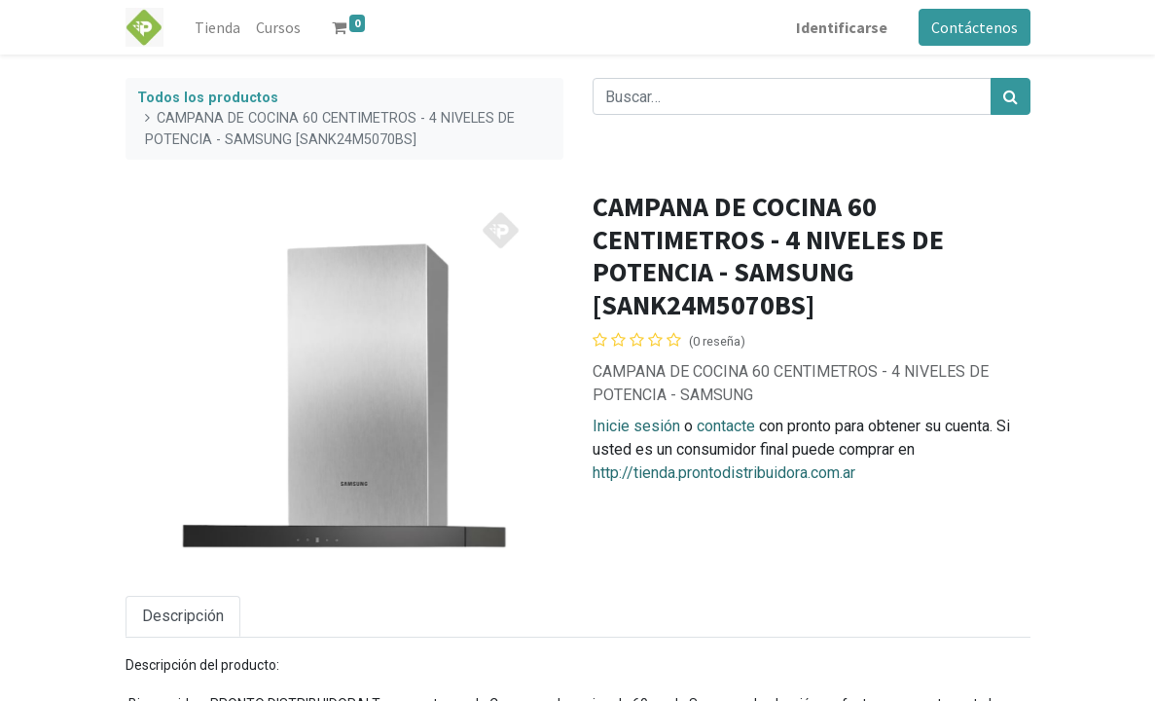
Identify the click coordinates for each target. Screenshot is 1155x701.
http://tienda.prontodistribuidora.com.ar (724, 472)
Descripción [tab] (183, 616)
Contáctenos (974, 27)
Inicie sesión (636, 426)
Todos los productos (207, 98)
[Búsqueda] (1010, 96)
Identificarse (841, 27)
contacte (726, 426)
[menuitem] (217, 27)
